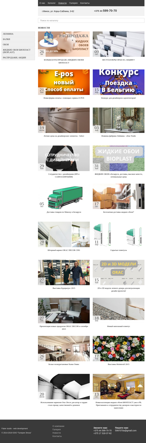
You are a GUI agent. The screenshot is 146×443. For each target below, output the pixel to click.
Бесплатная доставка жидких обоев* (118, 212)
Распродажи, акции (14, 58)
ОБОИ (6, 44)
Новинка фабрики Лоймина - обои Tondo (118, 136)
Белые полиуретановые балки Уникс (64, 364)
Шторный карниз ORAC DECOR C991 (64, 250)
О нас (42, 3)
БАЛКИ (6, 39)
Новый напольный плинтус (118, 326)
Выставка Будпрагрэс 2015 (64, 288)
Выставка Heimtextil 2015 (118, 364)
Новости (63, 3)
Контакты (84, 3)
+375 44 (105, 11)
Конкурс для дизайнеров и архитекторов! (118, 98)
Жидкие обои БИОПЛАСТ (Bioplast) (17, 51)
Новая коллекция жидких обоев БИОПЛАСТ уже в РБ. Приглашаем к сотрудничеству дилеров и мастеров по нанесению (119, 405)
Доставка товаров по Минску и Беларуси (64, 212)
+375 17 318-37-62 (103, 433)
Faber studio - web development (15, 429)
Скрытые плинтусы (118, 250)
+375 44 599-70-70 (103, 430)
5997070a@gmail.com (125, 430)
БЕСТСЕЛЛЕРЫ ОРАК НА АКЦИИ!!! (118, 60)
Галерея (73, 3)
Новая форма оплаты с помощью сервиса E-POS (63, 98)
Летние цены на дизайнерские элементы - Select (64, 136)
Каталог (52, 3)
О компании (58, 426)
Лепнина (8, 34)
